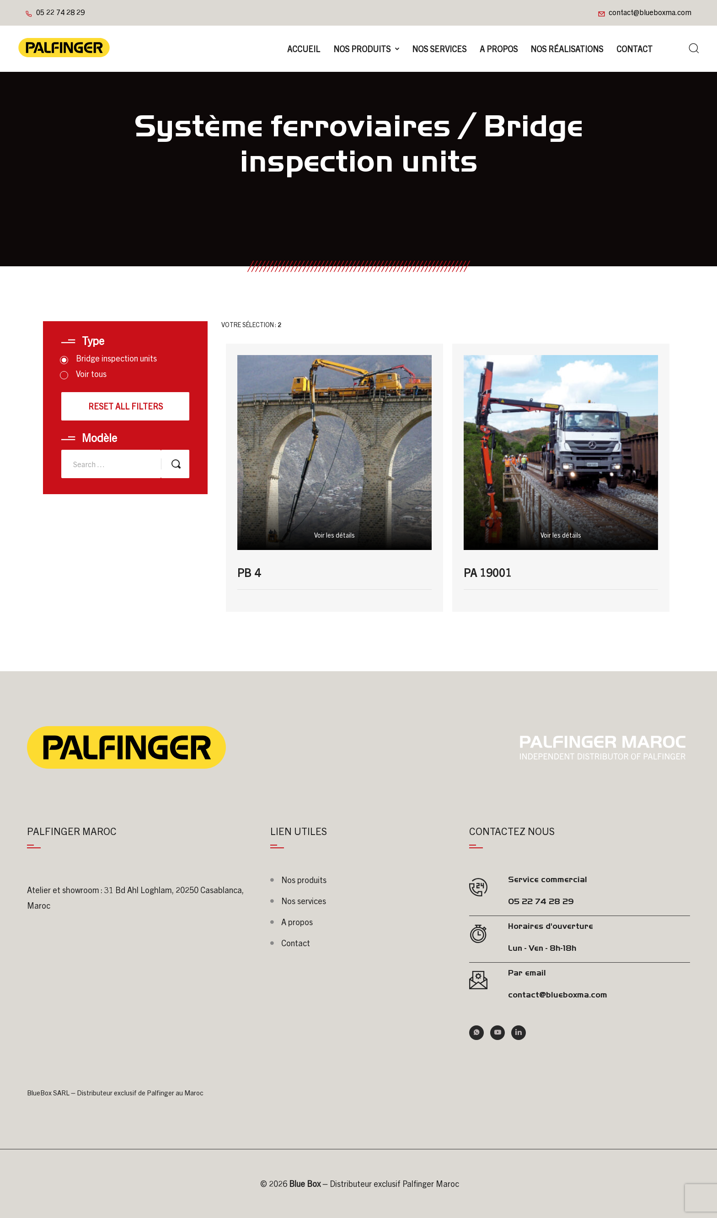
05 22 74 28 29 (60, 11)
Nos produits (362, 48)
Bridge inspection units (109, 358)
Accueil (303, 48)
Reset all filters (125, 406)
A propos (499, 48)
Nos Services (439, 48)
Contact (634, 48)
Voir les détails (334, 535)
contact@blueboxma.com (650, 11)
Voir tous (84, 374)
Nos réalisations (566, 48)
